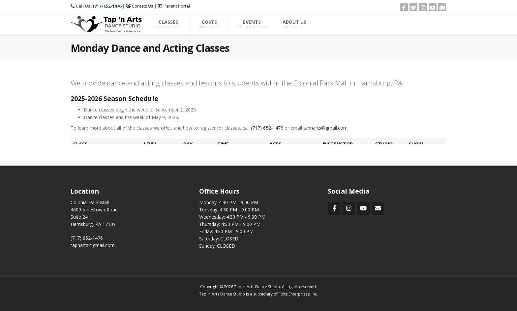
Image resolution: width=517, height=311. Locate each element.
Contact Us (139, 6)
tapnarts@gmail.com (93, 245)
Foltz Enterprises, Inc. (298, 294)
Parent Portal (174, 6)
